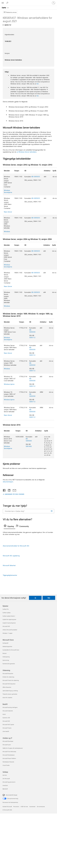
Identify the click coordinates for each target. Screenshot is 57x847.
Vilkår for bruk (24, 806)
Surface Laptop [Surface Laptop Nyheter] (6, 612)
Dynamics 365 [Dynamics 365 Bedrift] (6, 717)
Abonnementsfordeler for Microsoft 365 (16, 546)
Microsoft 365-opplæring (11, 556)
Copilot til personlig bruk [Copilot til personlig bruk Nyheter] (9, 623)
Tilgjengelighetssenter (10, 575)
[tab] (9, 526)
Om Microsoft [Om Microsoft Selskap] (6, 778)
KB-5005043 (29, 440)
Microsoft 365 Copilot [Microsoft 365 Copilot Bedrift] (8, 724)
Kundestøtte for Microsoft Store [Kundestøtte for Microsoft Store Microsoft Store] (11, 650)
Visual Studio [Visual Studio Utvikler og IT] (6, 765)
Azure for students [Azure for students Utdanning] (7, 697)
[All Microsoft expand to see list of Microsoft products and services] (2, 2)
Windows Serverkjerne (8, 191)
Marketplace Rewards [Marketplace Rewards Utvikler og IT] (8, 762)
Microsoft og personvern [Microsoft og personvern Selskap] (9, 782)
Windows (7, 231)
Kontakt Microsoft (7, 806)
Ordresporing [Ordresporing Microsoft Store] (6, 657)
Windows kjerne (9, 384)
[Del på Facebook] (4, 490)
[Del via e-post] (13, 490)
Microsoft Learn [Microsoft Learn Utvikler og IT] (7, 744)
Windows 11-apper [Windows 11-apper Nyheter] (7, 633)
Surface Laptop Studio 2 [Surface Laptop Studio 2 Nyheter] (9, 616)
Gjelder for (7, 25)
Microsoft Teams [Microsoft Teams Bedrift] (7, 728)
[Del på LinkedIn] (8, 490)
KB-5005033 (35, 177)
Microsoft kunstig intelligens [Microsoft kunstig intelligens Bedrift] (10, 707)
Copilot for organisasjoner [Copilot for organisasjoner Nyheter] (9, 619)
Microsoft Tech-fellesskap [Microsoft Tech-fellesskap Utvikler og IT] (9, 751)
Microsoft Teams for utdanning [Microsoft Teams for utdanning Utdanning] (11, 680)
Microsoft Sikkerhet (9, 565)
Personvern (16, 806)
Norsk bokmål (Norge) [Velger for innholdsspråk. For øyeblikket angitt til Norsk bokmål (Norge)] (11, 795)
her (38, 84)
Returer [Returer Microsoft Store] (5, 653)
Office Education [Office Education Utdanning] (7, 687)
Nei (49, 598)
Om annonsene (41, 806)
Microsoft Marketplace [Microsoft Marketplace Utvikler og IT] (8, 755)
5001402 (29, 446)
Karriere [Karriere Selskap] (5, 775)
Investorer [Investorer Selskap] (5, 785)
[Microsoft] (28, 1)
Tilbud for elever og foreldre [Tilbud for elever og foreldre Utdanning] (10, 694)
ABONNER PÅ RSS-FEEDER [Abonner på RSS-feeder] (14, 494)
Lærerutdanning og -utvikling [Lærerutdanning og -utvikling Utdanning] (10, 690)
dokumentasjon (8, 482)
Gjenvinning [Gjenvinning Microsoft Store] (6, 660)
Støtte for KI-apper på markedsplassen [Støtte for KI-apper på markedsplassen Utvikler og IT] (13, 748)
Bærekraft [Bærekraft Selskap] (5, 789)
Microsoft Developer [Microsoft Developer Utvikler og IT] (8, 741)
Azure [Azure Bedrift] (4, 714)
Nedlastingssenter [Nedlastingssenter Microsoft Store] (7, 646)
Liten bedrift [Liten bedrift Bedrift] (6, 731)
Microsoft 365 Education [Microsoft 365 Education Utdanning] (9, 684)
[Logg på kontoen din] (53, 2)
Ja (35, 598)
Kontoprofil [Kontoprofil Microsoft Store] (5, 643)
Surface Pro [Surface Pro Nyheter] (6, 609)
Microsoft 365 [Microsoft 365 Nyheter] (6, 626)
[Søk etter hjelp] (7, 3)
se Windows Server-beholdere (26, 152)
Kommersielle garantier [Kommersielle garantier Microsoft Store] (9, 663)
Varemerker (32, 806)
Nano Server (8, 212)
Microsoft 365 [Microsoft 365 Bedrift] (6, 721)
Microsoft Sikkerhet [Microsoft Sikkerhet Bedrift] (8, 711)
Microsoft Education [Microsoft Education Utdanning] (8, 673)
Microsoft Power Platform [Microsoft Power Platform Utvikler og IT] (9, 758)
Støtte (4, 8)
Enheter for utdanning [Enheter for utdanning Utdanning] (8, 677)
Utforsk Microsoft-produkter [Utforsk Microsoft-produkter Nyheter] (10, 630)
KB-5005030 (32, 331)
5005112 (32, 337)
